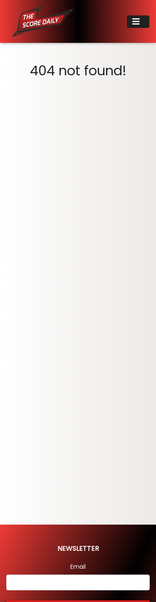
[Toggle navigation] (138, 21)
